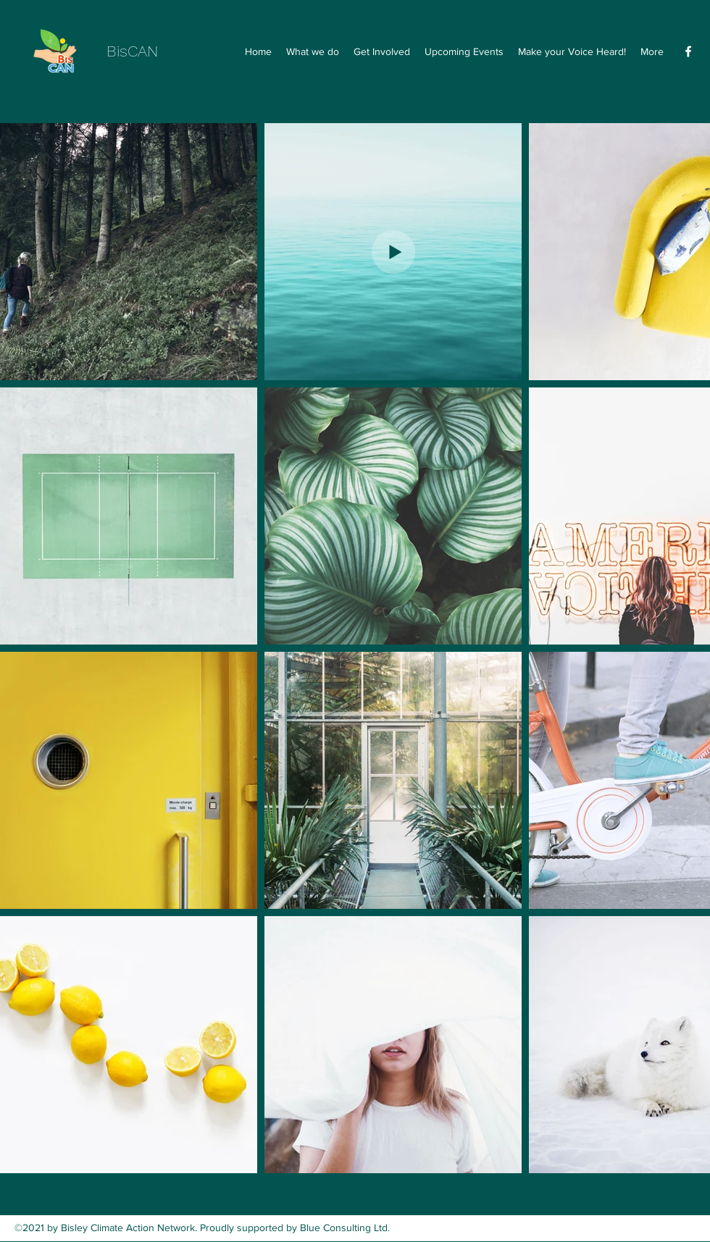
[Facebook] (688, 51)
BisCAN (132, 51)
